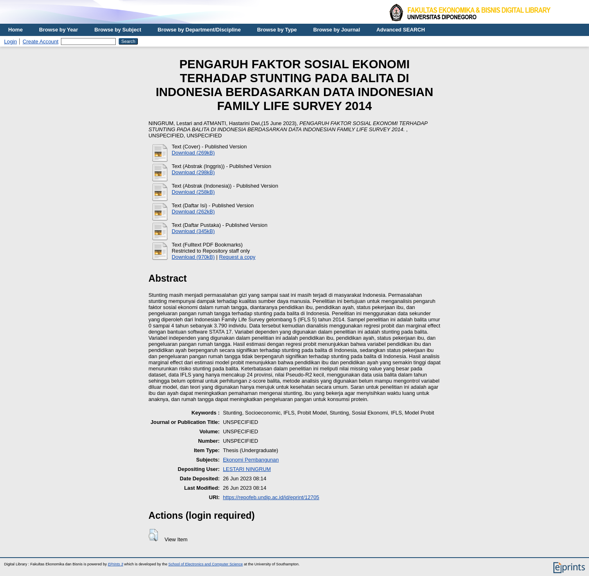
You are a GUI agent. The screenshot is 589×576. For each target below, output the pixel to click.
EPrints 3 (115, 564)
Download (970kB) (193, 257)
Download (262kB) (193, 211)
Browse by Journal (336, 30)
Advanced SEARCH (400, 30)
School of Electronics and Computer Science (206, 564)
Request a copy (237, 257)
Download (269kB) (193, 153)
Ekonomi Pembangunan (251, 460)
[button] (153, 535)
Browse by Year (58, 30)
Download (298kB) (193, 172)
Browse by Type (277, 30)
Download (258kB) (193, 192)
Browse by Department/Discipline (199, 30)
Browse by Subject (118, 30)
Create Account (40, 41)
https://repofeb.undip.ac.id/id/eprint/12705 (271, 497)
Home (15, 30)
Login (10, 41)
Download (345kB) (193, 231)
